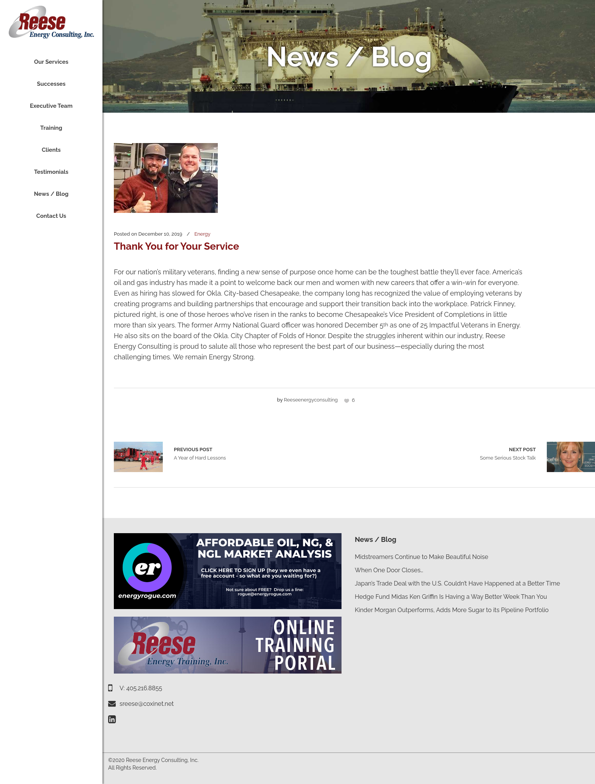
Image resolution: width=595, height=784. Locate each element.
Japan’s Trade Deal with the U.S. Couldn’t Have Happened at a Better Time (457, 583)
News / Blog (375, 539)
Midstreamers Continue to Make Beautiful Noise (421, 556)
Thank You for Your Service (176, 246)
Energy (202, 234)
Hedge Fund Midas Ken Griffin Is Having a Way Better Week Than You (451, 596)
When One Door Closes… (389, 570)
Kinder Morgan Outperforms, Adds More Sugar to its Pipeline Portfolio (452, 610)
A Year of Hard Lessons (138, 457)
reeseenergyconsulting (311, 400)
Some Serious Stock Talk (508, 453)
